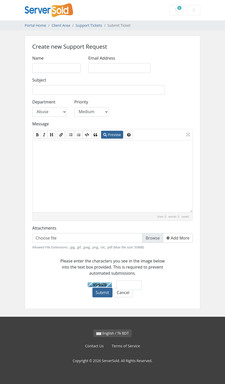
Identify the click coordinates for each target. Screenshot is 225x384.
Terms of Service (126, 345)
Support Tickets (89, 25)
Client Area (61, 25)
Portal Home (35, 25)
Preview (112, 134)
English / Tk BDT (112, 333)
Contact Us (94, 345)
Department (43, 102)
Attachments (44, 228)
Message (40, 124)
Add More (178, 238)
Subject (39, 80)
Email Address (101, 58)
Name (38, 58)
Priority (81, 102)
